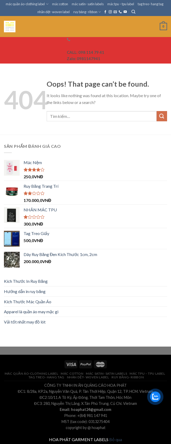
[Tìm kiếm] (133, 11)
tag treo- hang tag (150, 4)
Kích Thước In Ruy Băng (26, 281)
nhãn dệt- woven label (53, 12)
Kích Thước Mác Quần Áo (27, 301)
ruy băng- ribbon (87, 11)
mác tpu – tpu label (120, 4)
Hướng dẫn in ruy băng (25, 291)
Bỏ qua (115, 439)
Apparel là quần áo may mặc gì (31, 311)
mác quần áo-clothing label (27, 4)
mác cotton (60, 4)
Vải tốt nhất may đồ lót (25, 321)
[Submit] (162, 116)
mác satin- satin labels (88, 4)
